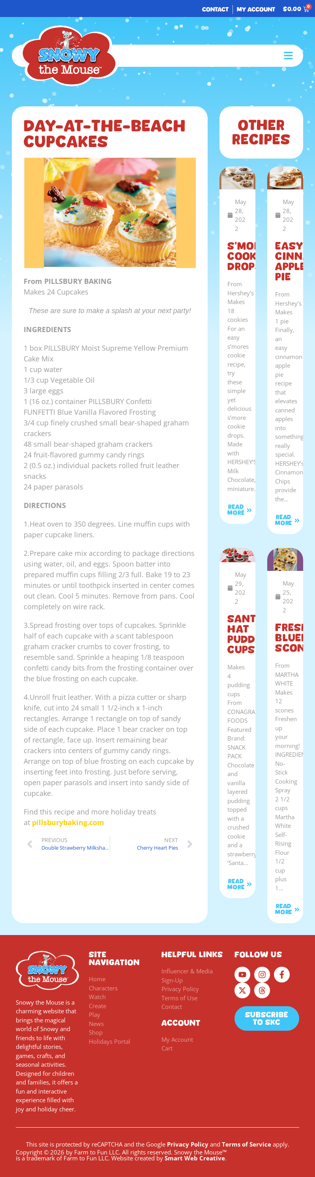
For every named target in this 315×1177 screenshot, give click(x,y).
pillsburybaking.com (68, 822)
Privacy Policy (187, 1144)
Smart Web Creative (195, 1158)
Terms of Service (246, 1144)
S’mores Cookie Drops (250, 256)
